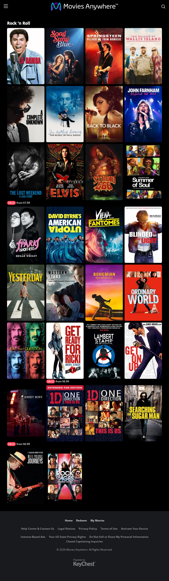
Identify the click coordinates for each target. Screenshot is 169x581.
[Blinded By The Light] (143, 235)
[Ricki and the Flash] (65, 353)
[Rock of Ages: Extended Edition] (65, 476)
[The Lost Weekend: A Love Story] (25, 174)
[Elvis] (65, 172)
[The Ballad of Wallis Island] (143, 56)
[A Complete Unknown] (25, 114)
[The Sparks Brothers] (25, 235)
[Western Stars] (65, 293)
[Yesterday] (25, 293)
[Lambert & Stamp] (104, 351)
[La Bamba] (25, 56)
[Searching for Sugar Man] (143, 413)
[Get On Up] (143, 351)
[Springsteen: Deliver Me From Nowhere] (104, 56)
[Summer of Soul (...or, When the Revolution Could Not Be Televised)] (143, 172)
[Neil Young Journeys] (25, 476)
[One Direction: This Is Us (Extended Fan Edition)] (65, 413)
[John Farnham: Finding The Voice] (143, 114)
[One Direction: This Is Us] (104, 413)
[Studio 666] (104, 172)
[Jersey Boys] (25, 415)
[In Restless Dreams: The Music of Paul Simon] (65, 114)
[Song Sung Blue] (65, 56)
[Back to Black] (104, 114)
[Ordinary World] (143, 293)
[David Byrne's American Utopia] (65, 235)
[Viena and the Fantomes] (104, 235)
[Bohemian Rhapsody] (104, 293)
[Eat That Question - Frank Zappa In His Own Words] (25, 351)
